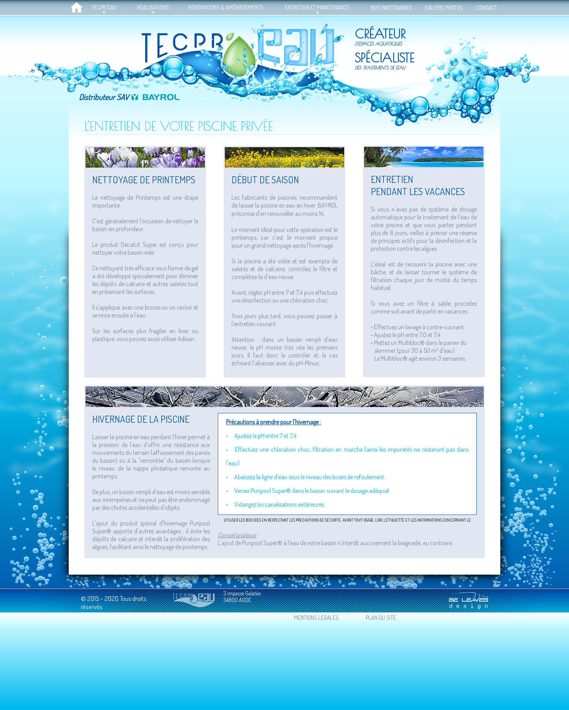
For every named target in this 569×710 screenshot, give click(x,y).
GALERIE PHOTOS (444, 7)
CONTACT (486, 7)
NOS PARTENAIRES (391, 7)
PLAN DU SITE (381, 617)
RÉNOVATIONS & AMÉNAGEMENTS (225, 7)
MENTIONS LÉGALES (316, 617)
